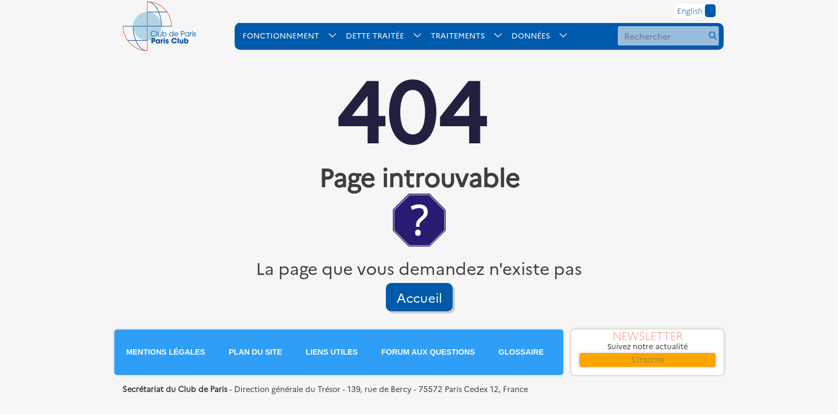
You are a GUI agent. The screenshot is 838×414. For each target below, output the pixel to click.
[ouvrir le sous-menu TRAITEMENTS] (471, 35)
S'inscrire (647, 359)
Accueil (419, 297)
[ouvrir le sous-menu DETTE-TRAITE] (388, 35)
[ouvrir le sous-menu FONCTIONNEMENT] (294, 35)
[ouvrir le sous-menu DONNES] (544, 35)
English (690, 10)
